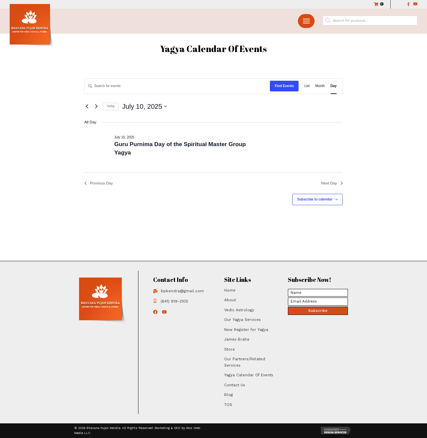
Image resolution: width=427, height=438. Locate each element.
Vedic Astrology (239, 310)
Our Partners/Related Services (244, 362)
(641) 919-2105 (174, 301)
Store (229, 349)
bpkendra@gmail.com (182, 291)
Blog (228, 394)
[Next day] (96, 106)
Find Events (284, 86)
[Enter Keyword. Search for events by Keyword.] (177, 86)
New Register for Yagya (246, 329)
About (230, 300)
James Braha (236, 339)
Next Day (332, 183)
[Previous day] (87, 106)
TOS (228, 404)
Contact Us (234, 385)
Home (230, 290)
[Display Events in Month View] (320, 86)
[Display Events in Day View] (334, 86)
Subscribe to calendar (314, 199)
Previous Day (98, 183)
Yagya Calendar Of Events (248, 375)
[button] (306, 21)
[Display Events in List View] (307, 86)
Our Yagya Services (242, 319)
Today (111, 106)
